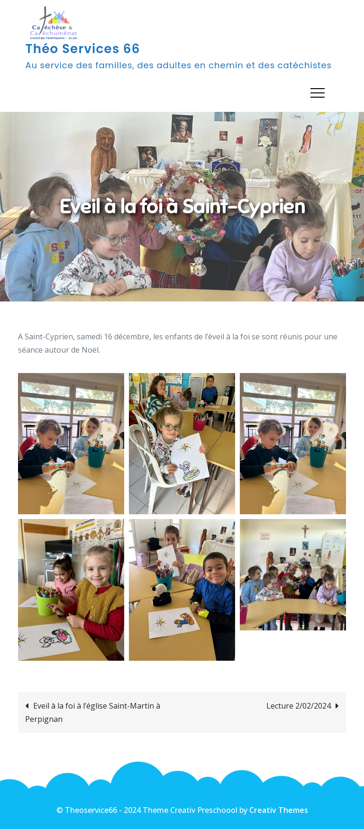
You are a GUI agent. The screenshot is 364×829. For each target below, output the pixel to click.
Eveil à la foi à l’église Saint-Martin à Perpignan (92, 712)
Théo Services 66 (82, 48)
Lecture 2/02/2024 (298, 706)
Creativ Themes (278, 810)
